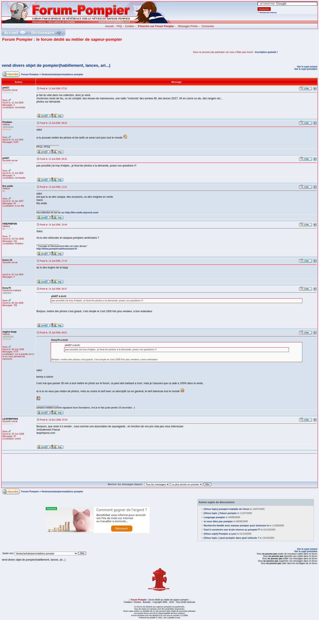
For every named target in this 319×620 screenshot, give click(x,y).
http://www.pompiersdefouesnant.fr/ (56, 248)
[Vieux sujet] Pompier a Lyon (220, 533)
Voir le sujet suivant (307, 66)
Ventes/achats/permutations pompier (62, 74)
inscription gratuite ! (266, 52)
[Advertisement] (53, 52)
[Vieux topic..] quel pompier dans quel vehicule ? (231, 538)
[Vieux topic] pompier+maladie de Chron (226, 509)
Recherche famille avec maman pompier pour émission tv (236, 525)
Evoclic (147, 602)
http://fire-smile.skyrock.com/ (81, 212)
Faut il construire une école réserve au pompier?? (232, 529)
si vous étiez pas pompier (218, 521)
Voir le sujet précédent (305, 69)
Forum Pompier (30, 74)
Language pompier (214, 517)
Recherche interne (268, 12)
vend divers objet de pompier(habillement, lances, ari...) (56, 65)
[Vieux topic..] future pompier (220, 513)
